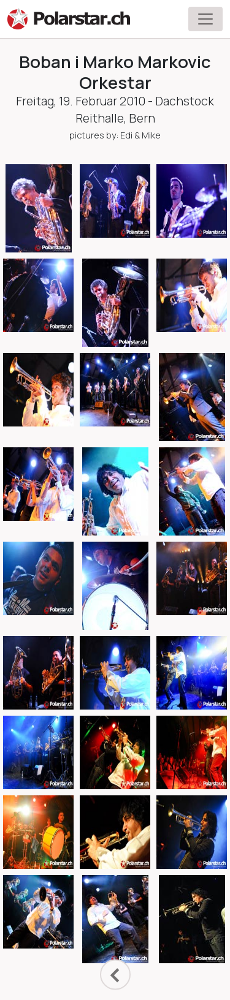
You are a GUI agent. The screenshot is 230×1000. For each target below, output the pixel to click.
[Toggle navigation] (205, 19)
